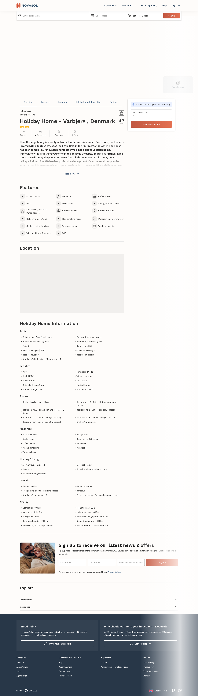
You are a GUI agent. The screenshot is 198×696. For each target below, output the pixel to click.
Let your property (149, 5)
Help (164, 5)
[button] (107, 15)
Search (171, 15)
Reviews (113, 102)
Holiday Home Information (88, 102)
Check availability (151, 124)
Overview (28, 102)
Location (62, 102)
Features (45, 102)
